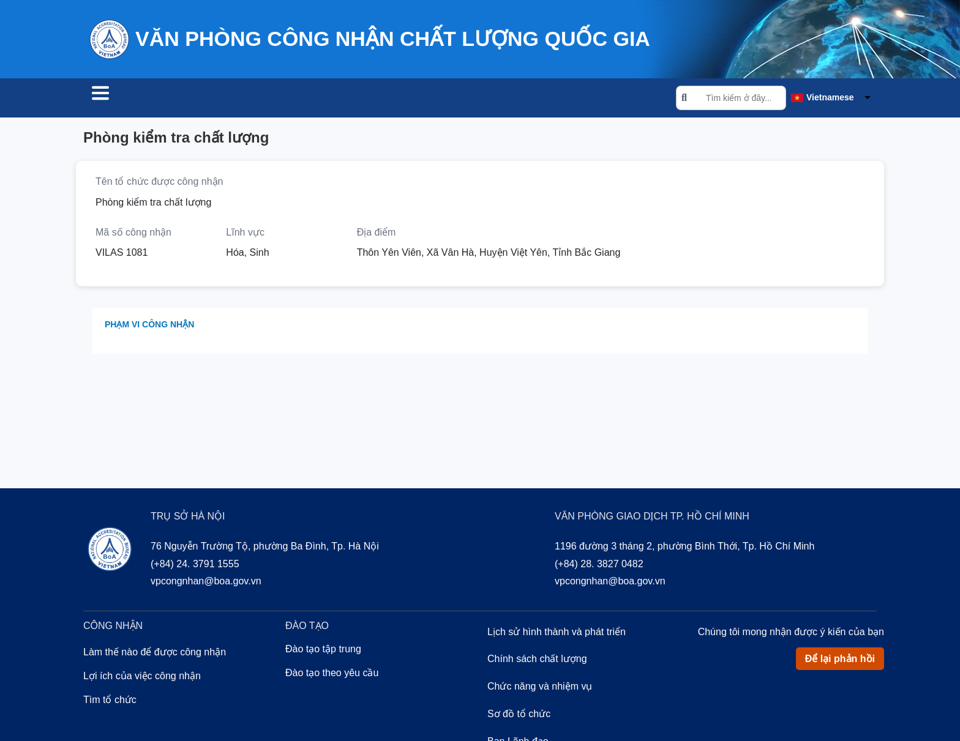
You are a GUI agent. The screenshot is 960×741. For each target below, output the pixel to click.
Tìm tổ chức (127, 99)
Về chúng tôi (363, 99)
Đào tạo (285, 99)
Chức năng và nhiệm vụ (539, 688)
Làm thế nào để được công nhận (154, 654)
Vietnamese (830, 98)
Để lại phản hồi (840, 660)
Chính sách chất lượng (537, 660)
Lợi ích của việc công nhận (142, 677)
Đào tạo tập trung (323, 651)
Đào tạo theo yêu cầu (331, 674)
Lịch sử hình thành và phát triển (556, 633)
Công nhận (212, 99)
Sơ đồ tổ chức (518, 715)
